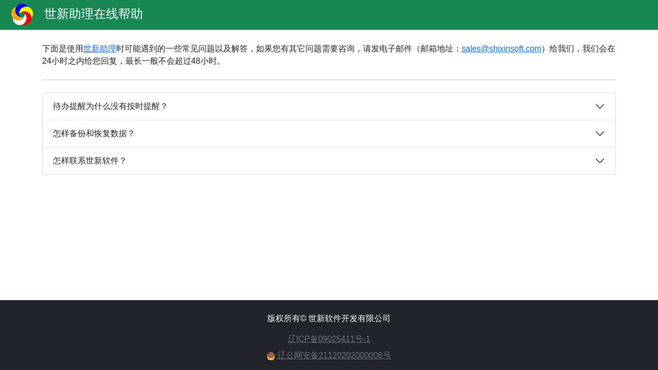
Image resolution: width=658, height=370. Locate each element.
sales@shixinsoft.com (501, 48)
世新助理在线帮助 (73, 15)
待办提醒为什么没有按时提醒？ (110, 106)
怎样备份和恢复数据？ (94, 133)
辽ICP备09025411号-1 (329, 339)
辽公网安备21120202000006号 (334, 355)
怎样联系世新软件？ (90, 160)
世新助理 (99, 48)
